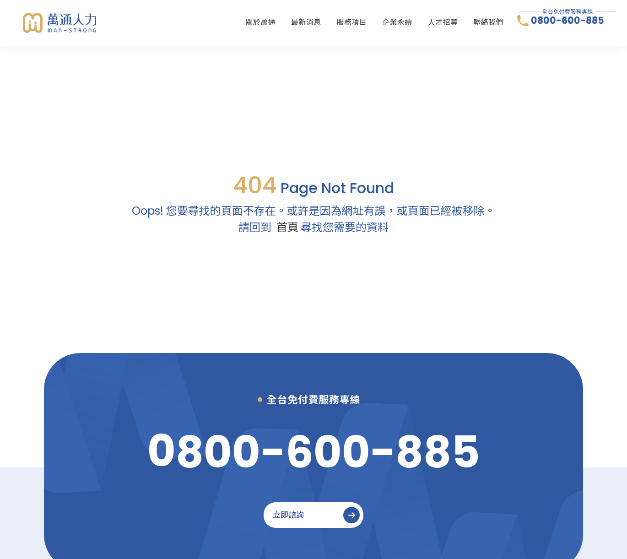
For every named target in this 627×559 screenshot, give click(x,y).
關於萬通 (260, 22)
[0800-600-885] (313, 452)
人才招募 (443, 22)
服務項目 (352, 22)
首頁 (287, 227)
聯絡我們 (488, 22)
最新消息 (306, 22)
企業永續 (397, 22)
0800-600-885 (567, 21)
